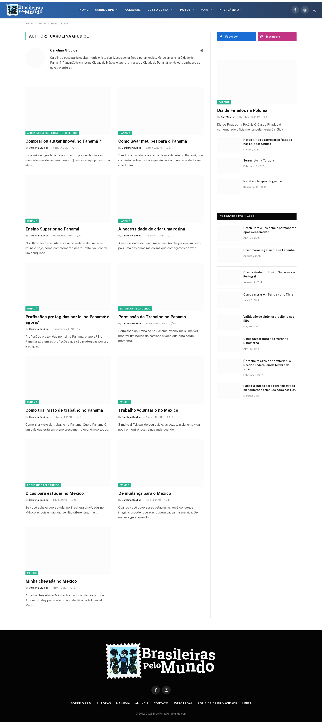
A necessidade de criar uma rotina (151, 229)
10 (170, 417)
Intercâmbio (229, 9)
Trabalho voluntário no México (148, 410)
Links (246, 703)
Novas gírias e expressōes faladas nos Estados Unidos (267, 142)
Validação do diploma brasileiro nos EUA (268, 318)
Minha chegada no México (51, 581)
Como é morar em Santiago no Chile (268, 294)
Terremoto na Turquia (258, 160)
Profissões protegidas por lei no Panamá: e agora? (67, 319)
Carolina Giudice (63, 50)
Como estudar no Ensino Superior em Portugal (269, 274)
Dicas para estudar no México (54, 493)
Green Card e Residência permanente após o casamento (269, 230)
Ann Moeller (228, 117)
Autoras (104, 703)
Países (185, 9)
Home (83, 9)
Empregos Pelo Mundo (135, 308)
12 (167, 500)
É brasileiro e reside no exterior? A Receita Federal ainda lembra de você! (267, 365)
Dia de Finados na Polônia (242, 110)
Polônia (224, 102)
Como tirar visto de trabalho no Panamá (64, 410)
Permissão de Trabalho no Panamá (152, 316)
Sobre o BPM (105, 9)
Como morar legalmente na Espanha (269, 250)
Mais (204, 9)
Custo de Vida (159, 9)
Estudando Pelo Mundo (43, 485)
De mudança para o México (144, 493)
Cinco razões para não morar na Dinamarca (265, 341)
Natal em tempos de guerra (262, 181)
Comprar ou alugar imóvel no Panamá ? (63, 141)
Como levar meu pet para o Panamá (152, 141)
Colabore (133, 9)
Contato (161, 703)
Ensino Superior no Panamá (52, 229)
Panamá (125, 133)
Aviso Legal (183, 703)
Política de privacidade (217, 703)
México (125, 402)
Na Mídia (123, 703)
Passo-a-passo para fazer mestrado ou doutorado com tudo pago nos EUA (269, 388)
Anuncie (141, 703)
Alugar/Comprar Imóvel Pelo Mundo (52, 133)
